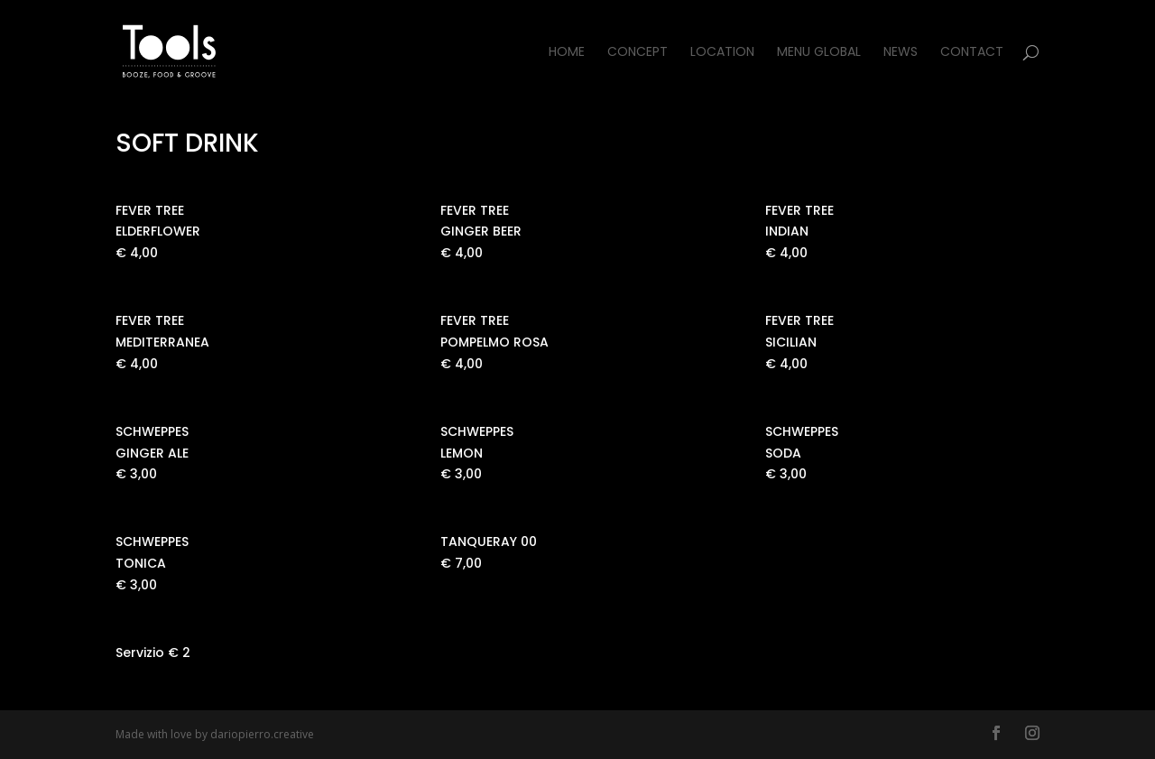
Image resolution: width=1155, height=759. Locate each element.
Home (567, 52)
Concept (637, 52)
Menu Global (819, 52)
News (900, 52)
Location (722, 52)
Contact (971, 52)
